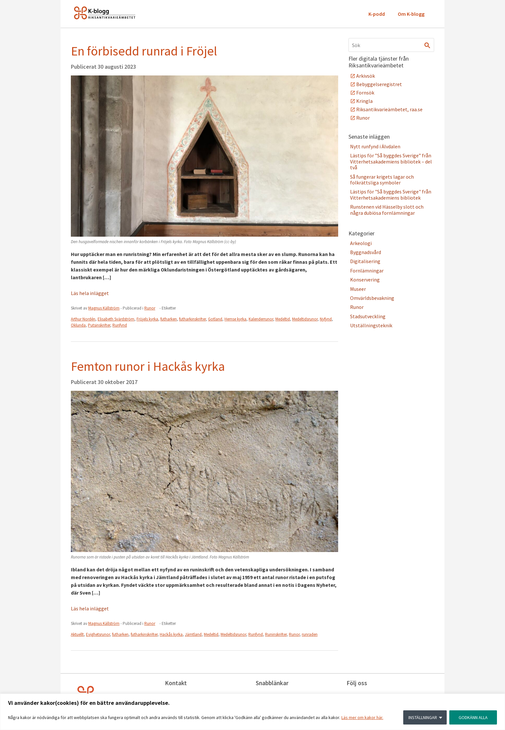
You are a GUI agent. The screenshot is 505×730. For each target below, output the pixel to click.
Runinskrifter (276, 634)
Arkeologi (361, 243)
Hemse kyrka (235, 319)
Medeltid (282, 319)
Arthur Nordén (83, 319)
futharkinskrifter (192, 319)
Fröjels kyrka (147, 319)
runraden (310, 634)
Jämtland (193, 634)
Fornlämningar (367, 270)
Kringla (364, 101)
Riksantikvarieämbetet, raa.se (389, 109)
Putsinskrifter (99, 325)
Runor (149, 308)
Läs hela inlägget (90, 293)
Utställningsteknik (371, 325)
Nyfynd (326, 319)
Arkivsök (365, 76)
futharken (168, 319)
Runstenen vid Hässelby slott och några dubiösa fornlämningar (387, 209)
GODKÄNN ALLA (473, 717)
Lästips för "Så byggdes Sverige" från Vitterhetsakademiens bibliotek (390, 194)
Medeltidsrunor (305, 319)
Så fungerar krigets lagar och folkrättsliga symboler (382, 179)
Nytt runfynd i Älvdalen (375, 146)
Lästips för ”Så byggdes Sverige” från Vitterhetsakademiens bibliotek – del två (391, 161)
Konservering (365, 279)
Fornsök (365, 92)
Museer (358, 289)
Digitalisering (365, 261)
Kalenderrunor (261, 319)
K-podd (376, 14)
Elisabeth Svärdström (116, 319)
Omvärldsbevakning (372, 298)
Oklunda (78, 325)
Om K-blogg (411, 14)
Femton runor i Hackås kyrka (148, 366)
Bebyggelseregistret (379, 84)
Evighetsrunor (98, 634)
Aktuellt (77, 634)
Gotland (215, 319)
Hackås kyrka (171, 634)
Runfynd (119, 325)
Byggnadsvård (365, 252)
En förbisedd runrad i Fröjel (144, 51)
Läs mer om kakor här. (362, 717)
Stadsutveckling (368, 316)
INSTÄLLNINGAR (422, 717)
